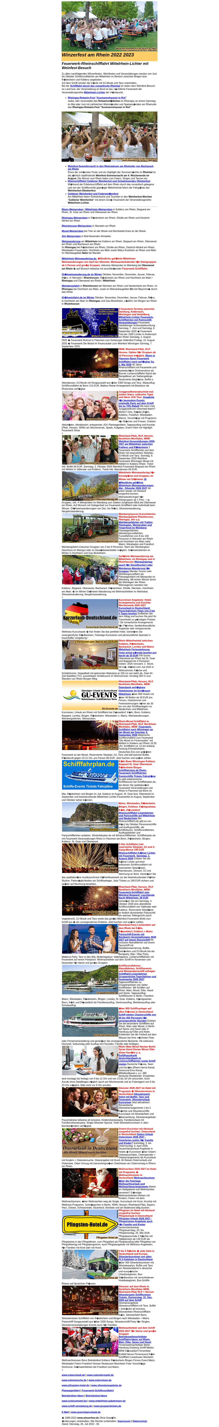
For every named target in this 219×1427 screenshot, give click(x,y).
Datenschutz (140, 1421)
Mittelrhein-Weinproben (98, 209)
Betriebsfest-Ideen (96, 1395)
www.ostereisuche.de (74, 1380)
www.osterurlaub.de (73, 1375)
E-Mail (65, 1412)
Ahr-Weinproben (71, 236)
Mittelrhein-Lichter (94, 92)
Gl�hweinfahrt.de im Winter (78, 297)
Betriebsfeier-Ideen (73, 1395)
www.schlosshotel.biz (74, 1401)
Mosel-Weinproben (72, 231)
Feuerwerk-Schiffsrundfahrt (98, 1390)
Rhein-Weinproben (72, 209)
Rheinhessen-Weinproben (77, 226)
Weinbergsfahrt (71, 286)
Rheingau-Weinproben (75, 218)
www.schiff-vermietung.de (77, 1406)
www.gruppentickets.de (107, 1406)
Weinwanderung (71, 241)
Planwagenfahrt (71, 1390)
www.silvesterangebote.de (106, 1385)
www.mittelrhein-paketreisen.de (107, 1401)
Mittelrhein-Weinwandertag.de (79, 258)
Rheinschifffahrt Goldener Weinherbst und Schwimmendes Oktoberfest (109, 181)
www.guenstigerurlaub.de (86, 1412)
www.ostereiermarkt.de (100, 1375)
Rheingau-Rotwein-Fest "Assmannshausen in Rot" (97, 97)
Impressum (124, 1421)
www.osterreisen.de (100, 1380)
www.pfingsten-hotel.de (75, 1385)
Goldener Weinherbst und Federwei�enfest (93, 193)
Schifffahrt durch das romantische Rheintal (95, 86)
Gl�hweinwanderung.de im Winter (82, 274)
